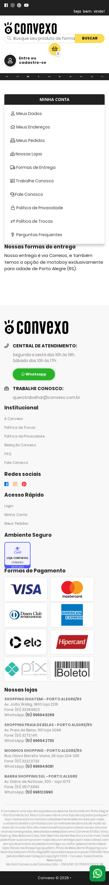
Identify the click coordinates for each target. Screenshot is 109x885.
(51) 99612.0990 (39, 792)
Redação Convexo (20, 445)
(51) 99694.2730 (40, 740)
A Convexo (13, 418)
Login (9, 506)
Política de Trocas (19, 427)
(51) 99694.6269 (40, 714)
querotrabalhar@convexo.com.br (46, 397)
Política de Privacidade (24, 436)
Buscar (90, 38)
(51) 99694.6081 (39, 766)
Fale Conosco (16, 462)
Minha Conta (15, 514)
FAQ (7, 454)
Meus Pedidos (16, 523)
